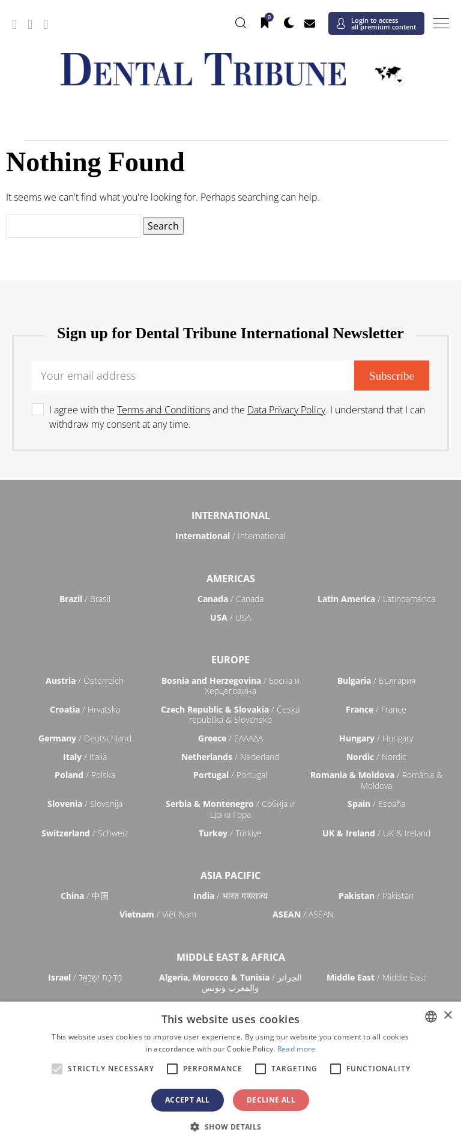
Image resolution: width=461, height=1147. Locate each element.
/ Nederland (230, 756)
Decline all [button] (271, 1100)
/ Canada (230, 598)
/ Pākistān (376, 895)
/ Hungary (376, 738)
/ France (376, 709)
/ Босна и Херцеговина (230, 686)
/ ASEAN (303, 914)
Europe (230, 659)
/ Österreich (85, 680)
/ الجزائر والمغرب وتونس (230, 983)
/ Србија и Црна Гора (230, 809)
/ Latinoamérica (376, 598)
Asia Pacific (230, 875)
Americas (230, 578)
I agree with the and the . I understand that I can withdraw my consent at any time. (237, 417)
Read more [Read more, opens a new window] (296, 1049)
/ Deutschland (84, 738)
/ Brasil (84, 598)
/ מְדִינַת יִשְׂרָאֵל (85, 977)
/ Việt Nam (157, 914)
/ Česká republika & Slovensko (230, 715)
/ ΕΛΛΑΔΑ (230, 738)
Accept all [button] (187, 1100)
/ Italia (85, 756)
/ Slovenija (84, 803)
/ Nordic (376, 756)
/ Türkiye (230, 833)
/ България (376, 680)
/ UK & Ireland (376, 833)
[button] (230, 1127)
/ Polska (85, 774)
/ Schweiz (84, 833)
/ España (376, 803)
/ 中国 (85, 895)
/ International (230, 535)
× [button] (447, 1015)
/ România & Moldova (376, 780)
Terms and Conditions (163, 409)
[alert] (230, 1074)
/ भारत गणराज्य (230, 895)
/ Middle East (376, 977)
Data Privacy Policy (286, 409)
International (230, 515)
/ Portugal (230, 774)
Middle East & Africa (230, 957)
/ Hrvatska (85, 709)
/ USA (230, 617)
